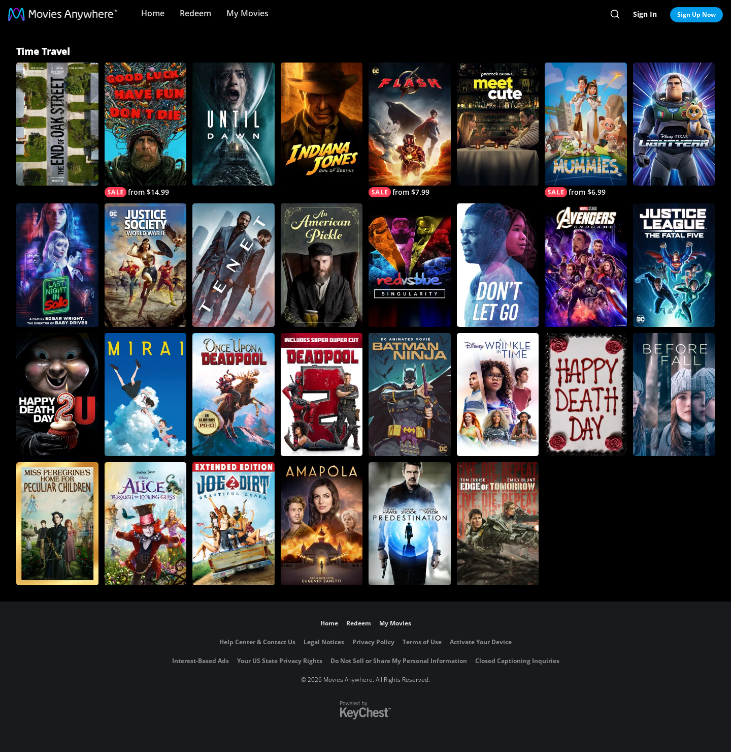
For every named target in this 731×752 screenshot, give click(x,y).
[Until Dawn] (233, 124)
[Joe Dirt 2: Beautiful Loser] (233, 523)
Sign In (645, 14)
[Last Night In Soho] (57, 264)
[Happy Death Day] (586, 394)
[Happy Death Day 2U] (57, 394)
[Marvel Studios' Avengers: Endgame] (586, 264)
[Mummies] (586, 130)
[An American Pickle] (322, 264)
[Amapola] (322, 523)
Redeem (195, 13)
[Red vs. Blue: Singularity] (410, 264)
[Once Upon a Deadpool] (233, 394)
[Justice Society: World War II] (146, 264)
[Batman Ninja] (410, 394)
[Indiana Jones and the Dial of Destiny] (322, 124)
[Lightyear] (674, 124)
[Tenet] (233, 264)
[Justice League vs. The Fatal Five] (674, 264)
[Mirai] (146, 394)
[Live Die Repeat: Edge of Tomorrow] (498, 523)
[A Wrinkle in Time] (498, 394)
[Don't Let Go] (498, 264)
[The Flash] (410, 130)
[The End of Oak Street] (57, 124)
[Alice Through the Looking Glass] (146, 523)
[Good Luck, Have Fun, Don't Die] (146, 130)
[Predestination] (410, 523)
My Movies (247, 13)
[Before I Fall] (674, 394)
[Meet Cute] (498, 124)
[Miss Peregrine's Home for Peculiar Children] (57, 523)
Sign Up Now (696, 14)
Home (152, 13)
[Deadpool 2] (322, 394)
